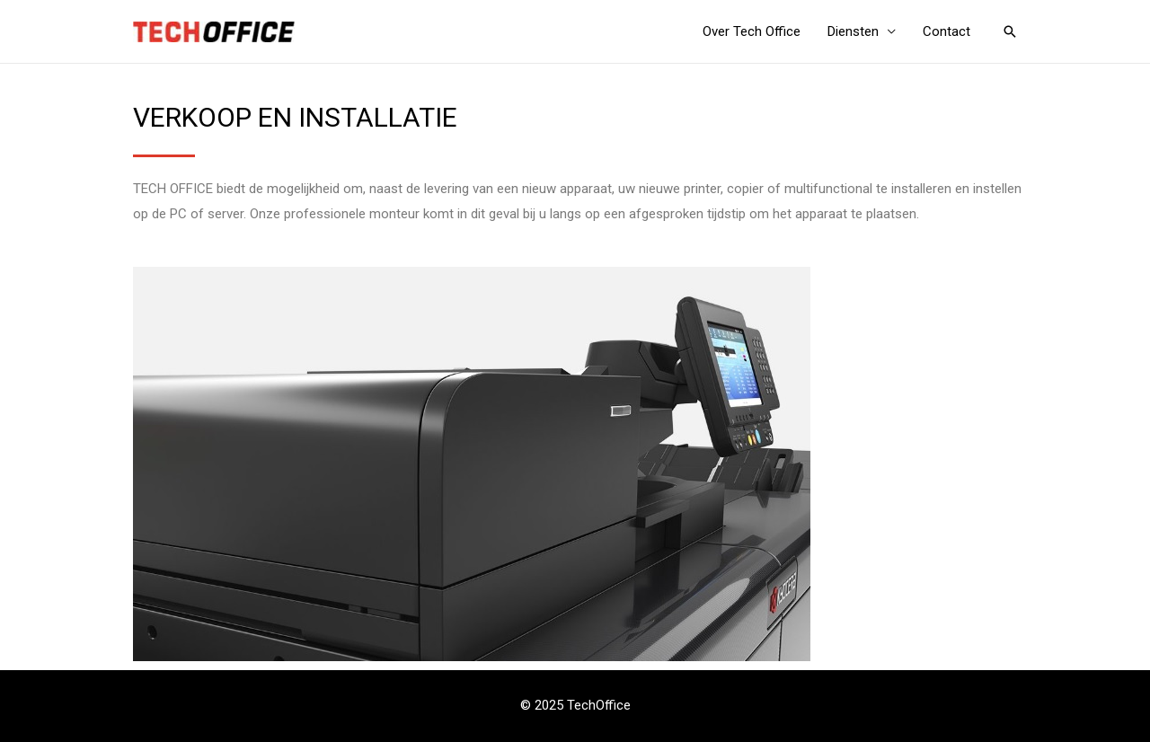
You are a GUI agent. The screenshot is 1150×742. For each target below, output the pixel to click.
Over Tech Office (752, 31)
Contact (946, 31)
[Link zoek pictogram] (1010, 31)
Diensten (853, 31)
